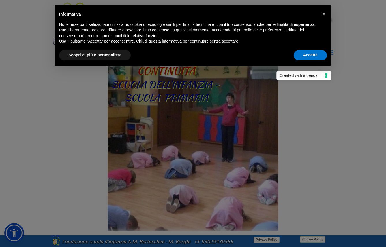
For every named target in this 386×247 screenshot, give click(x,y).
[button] (324, 13)
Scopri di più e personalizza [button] (94, 55)
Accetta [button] (310, 55)
